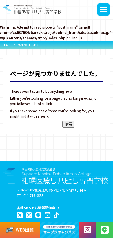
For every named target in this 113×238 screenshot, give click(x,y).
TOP (6, 44)
